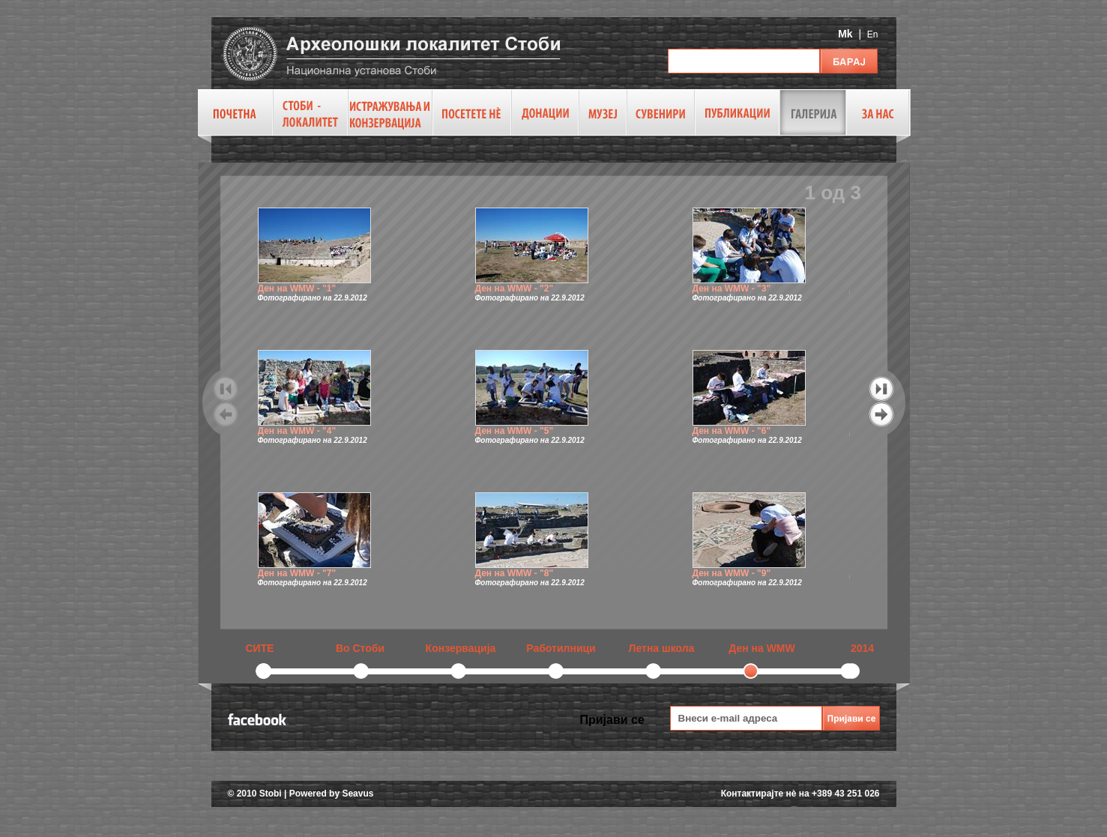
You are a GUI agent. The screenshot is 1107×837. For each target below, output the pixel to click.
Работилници (560, 648)
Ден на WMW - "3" (732, 288)
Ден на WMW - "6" (732, 431)
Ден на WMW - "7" (297, 573)
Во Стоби (360, 648)
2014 (862, 648)
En (872, 34)
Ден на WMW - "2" (514, 288)
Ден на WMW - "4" (297, 431)
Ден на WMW (762, 648)
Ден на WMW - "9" (732, 573)
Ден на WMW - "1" (297, 288)
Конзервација (461, 648)
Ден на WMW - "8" (514, 573)
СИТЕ (259, 648)
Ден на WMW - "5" (514, 431)
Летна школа (662, 648)
